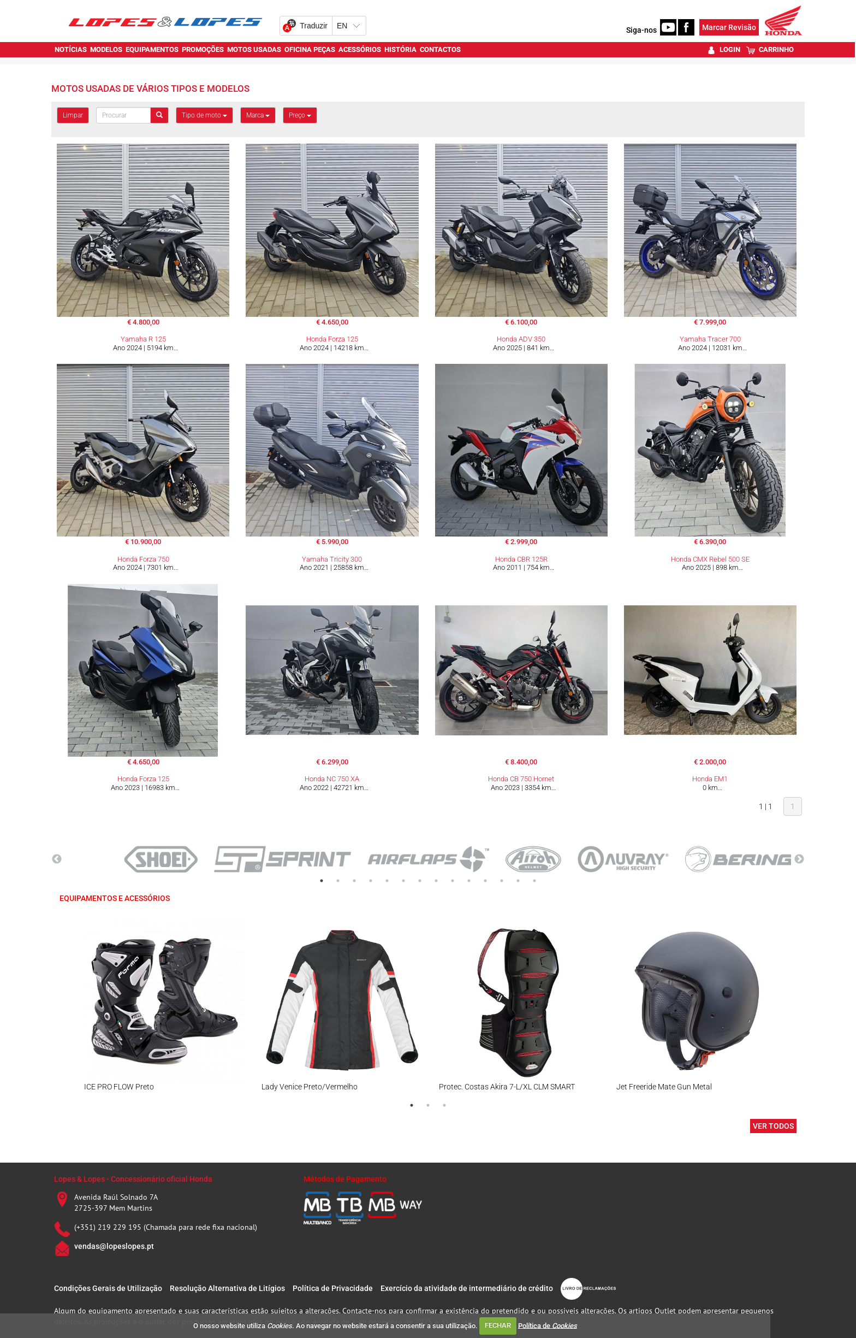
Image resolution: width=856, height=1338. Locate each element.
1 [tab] (321, 880)
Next (799, 859)
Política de (547, 1325)
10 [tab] (468, 880)
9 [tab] (452, 880)
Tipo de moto (204, 115)
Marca (258, 115)
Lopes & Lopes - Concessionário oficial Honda (133, 1179)
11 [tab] (485, 880)
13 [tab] (518, 880)
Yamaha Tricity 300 (332, 559)
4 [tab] (370, 880)
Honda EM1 (710, 779)
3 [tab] (354, 880)
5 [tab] (387, 880)
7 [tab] (419, 880)
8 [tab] (436, 880)
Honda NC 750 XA (332, 779)
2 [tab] (337, 880)
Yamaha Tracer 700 (710, 339)
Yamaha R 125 (143, 339)
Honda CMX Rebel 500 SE (710, 559)
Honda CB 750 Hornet (521, 779)
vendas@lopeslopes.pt (114, 1246)
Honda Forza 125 (332, 339)
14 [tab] (534, 880)
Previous (56, 859)
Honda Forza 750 (143, 559)
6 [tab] (403, 880)
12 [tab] (501, 880)
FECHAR (498, 1325)
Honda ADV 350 (521, 339)
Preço (300, 115)
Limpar (73, 115)
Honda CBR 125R (521, 559)
